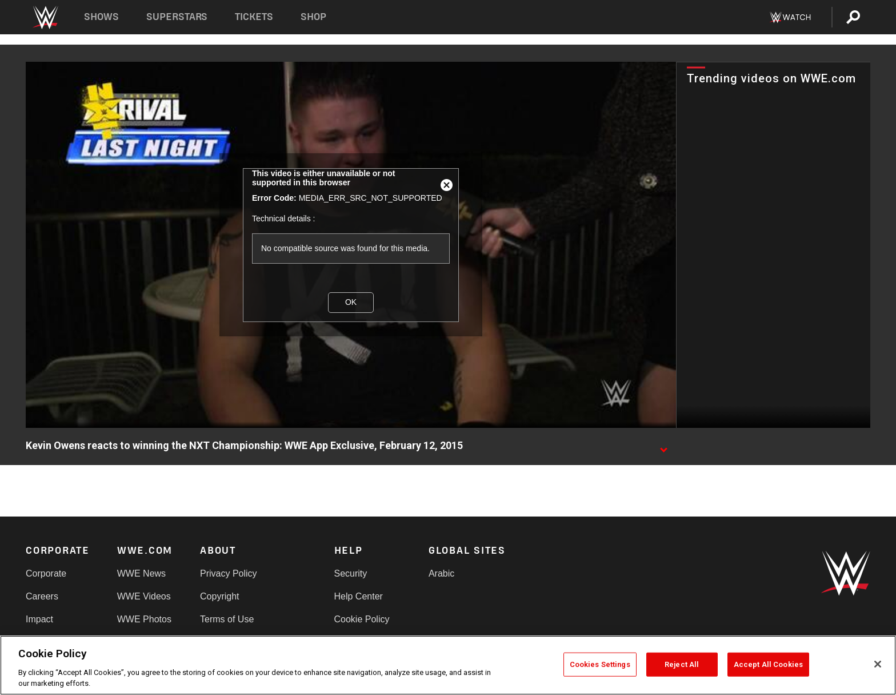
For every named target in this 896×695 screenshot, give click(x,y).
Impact (39, 619)
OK (351, 302)
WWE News (141, 573)
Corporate (46, 573)
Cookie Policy (362, 619)
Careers (42, 596)
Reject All (682, 664)
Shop (313, 16)
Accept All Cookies (768, 664)
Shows (101, 16)
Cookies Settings (600, 664)
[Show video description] (663, 446)
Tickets (254, 16)
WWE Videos (144, 596)
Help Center (358, 596)
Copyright (219, 596)
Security (350, 573)
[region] (448, 665)
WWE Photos (144, 619)
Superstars (177, 16)
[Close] (877, 664)
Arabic (441, 573)
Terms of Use (227, 619)
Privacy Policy (228, 573)
